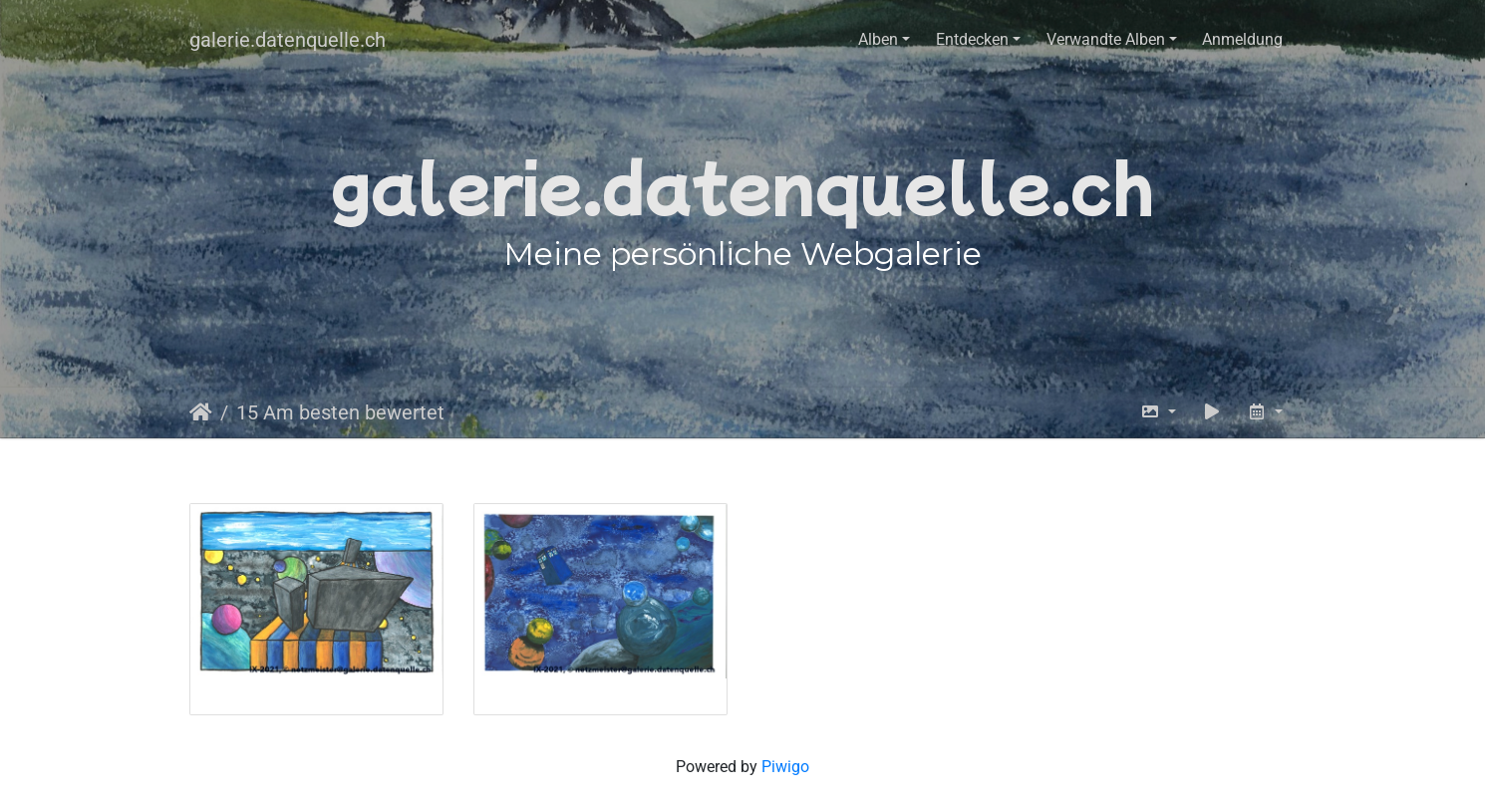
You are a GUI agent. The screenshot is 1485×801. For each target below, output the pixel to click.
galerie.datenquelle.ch (287, 40)
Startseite (200, 412)
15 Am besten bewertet (340, 412)
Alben (878, 39)
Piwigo (785, 766)
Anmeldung (1242, 39)
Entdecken (972, 39)
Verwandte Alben (1105, 39)
